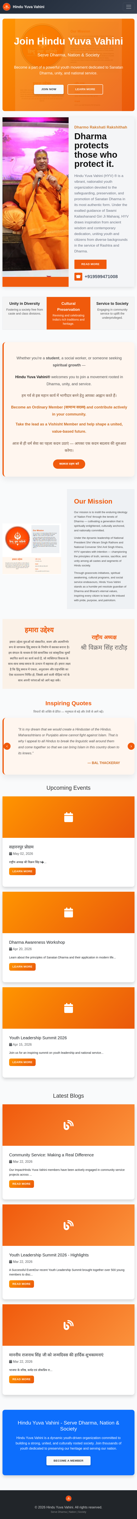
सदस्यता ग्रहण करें (69, 463)
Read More (90, 264)
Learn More (22, 871)
